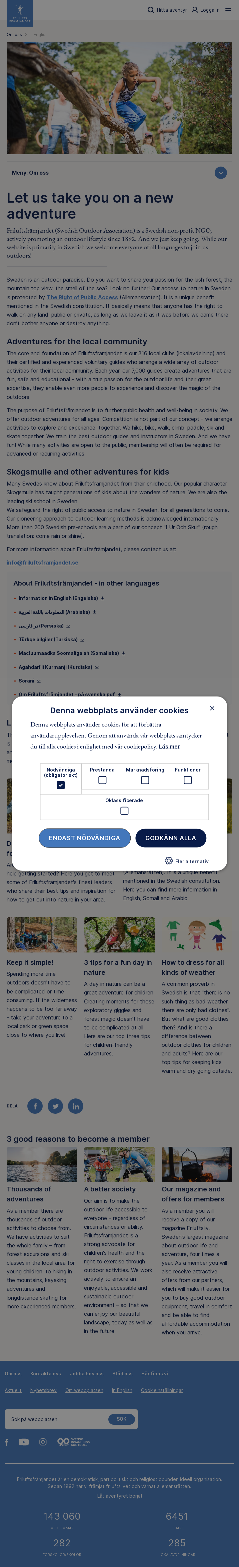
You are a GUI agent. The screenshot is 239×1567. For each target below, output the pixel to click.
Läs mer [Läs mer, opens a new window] (169, 746)
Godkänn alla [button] (170, 837)
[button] (187, 862)
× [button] (212, 708)
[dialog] (119, 784)
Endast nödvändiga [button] (84, 837)
